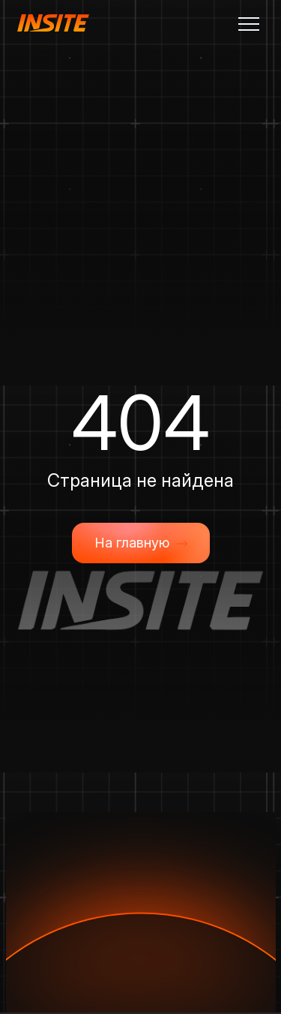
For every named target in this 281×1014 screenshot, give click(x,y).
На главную (140, 543)
